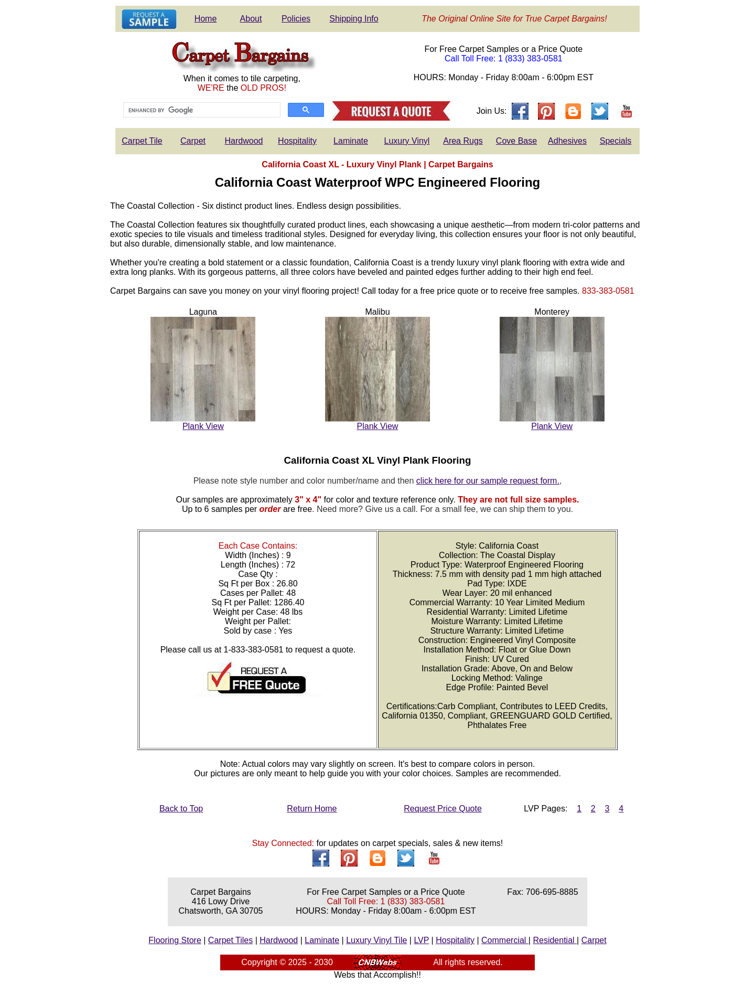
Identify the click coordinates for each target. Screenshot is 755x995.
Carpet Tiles (230, 940)
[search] (200, 110)
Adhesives (567, 140)
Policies (296, 18)
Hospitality (297, 140)
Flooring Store (174, 940)
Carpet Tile (142, 140)
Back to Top (181, 808)
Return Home (312, 808)
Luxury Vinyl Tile (376, 940)
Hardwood (244, 140)
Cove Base (516, 140)
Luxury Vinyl (407, 140)
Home (206, 18)
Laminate (350, 140)
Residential (555, 940)
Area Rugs (463, 140)
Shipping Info (353, 18)
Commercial (504, 940)
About (251, 18)
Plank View (203, 426)
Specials (615, 140)
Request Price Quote (443, 808)
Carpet (193, 140)
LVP (421, 940)
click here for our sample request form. (487, 480)
